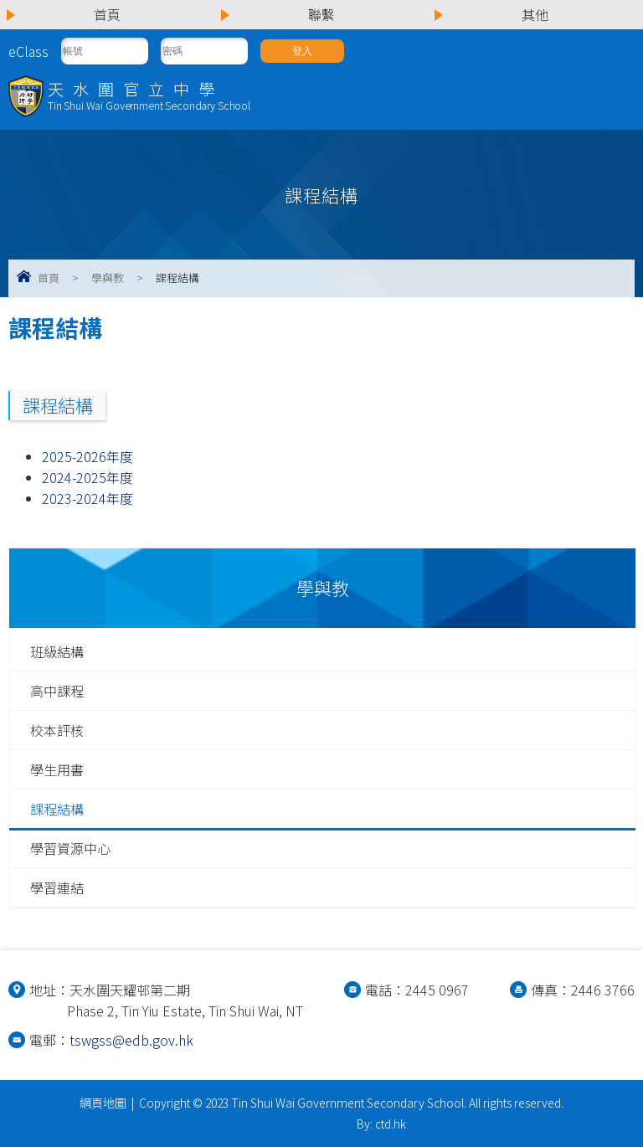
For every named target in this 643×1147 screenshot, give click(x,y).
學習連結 (57, 887)
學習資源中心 (70, 848)
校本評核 (57, 730)
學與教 (107, 277)
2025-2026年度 (87, 456)
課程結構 (57, 809)
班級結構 (57, 651)
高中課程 (57, 691)
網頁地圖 (103, 1102)
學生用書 (57, 769)
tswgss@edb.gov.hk (131, 1040)
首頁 (48, 277)
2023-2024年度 (87, 498)
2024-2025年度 (87, 477)
